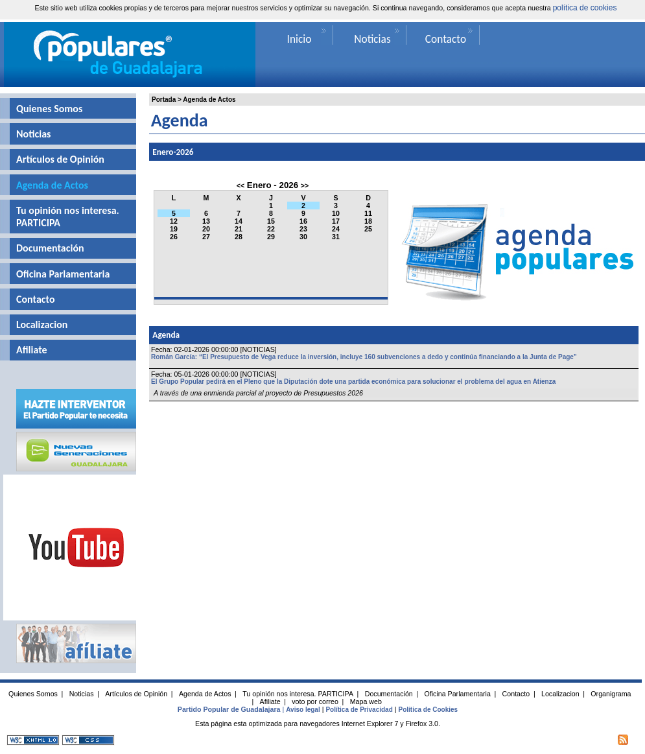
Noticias (33, 134)
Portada (164, 99)
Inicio (299, 39)
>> (305, 185)
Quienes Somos (49, 108)
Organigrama (611, 694)
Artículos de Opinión (60, 159)
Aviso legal (303, 709)
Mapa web (366, 701)
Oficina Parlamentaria (63, 274)
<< (240, 185)
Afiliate (31, 350)
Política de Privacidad (358, 709)
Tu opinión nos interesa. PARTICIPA (67, 216)
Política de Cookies (428, 709)
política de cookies (585, 7)
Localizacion (41, 324)
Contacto (35, 299)
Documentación (50, 248)
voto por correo (315, 701)
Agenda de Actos (209, 99)
